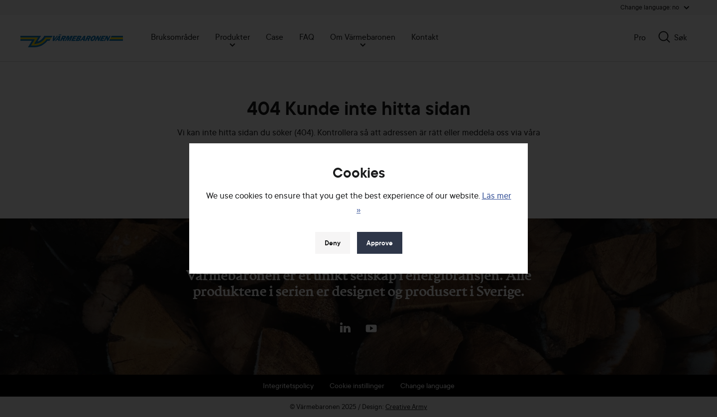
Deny (333, 242)
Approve (379, 242)
